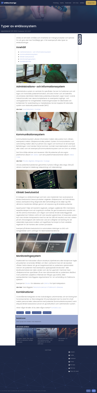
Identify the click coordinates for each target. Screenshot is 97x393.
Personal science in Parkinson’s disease (48, 287)
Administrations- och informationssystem (35, 52)
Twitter (71, 355)
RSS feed (72, 365)
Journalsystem (36, 312)
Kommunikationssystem (29, 54)
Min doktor (35, 155)
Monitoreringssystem (28, 59)
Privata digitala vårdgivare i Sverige (36, 161)
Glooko (27, 283)
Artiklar (82, 3)
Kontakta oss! (56, 308)
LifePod (46, 283)
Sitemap (72, 368)
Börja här (91, 3)
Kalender (68, 3)
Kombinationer (25, 61)
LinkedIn (72, 352)
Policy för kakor (74, 371)
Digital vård (20, 312)
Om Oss (75, 3)
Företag (56, 3)
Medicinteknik (47, 312)
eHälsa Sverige (8, 3)
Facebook (72, 358)
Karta (62, 3)
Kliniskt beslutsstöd (27, 57)
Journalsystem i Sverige (31, 109)
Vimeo (71, 361)
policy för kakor (42, 391)
